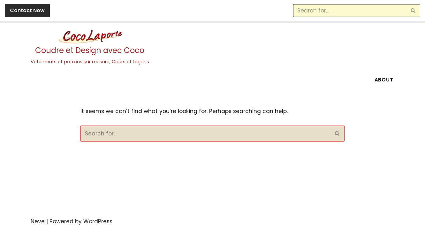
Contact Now (27, 10)
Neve (38, 221)
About (384, 79)
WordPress (97, 221)
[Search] (349, 10)
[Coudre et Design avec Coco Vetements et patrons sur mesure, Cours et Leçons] (90, 47)
